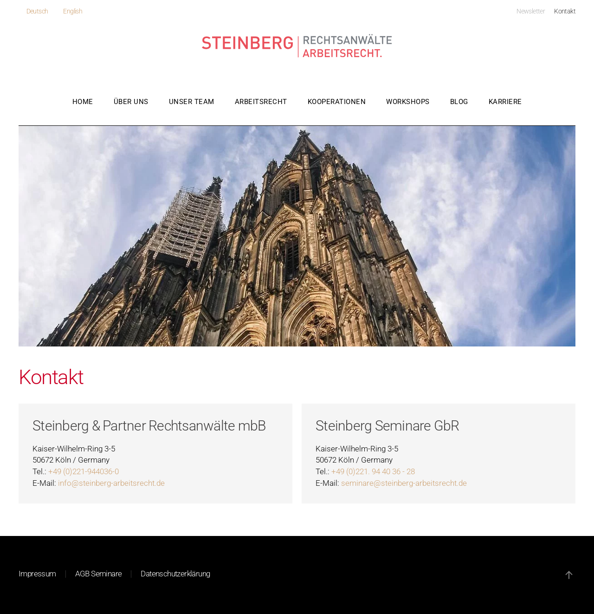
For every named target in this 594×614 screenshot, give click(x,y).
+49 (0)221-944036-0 (83, 471)
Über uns (131, 102)
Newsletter (531, 11)
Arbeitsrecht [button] (261, 102)
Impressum (37, 573)
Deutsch (37, 11)
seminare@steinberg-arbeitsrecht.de (404, 483)
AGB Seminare (98, 573)
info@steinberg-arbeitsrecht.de (111, 483)
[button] (569, 574)
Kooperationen (337, 102)
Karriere (505, 102)
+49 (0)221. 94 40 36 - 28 (373, 471)
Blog (459, 102)
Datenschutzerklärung (175, 573)
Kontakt (564, 11)
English (72, 11)
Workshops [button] (408, 102)
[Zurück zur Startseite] (297, 46)
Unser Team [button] (191, 102)
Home (82, 102)
